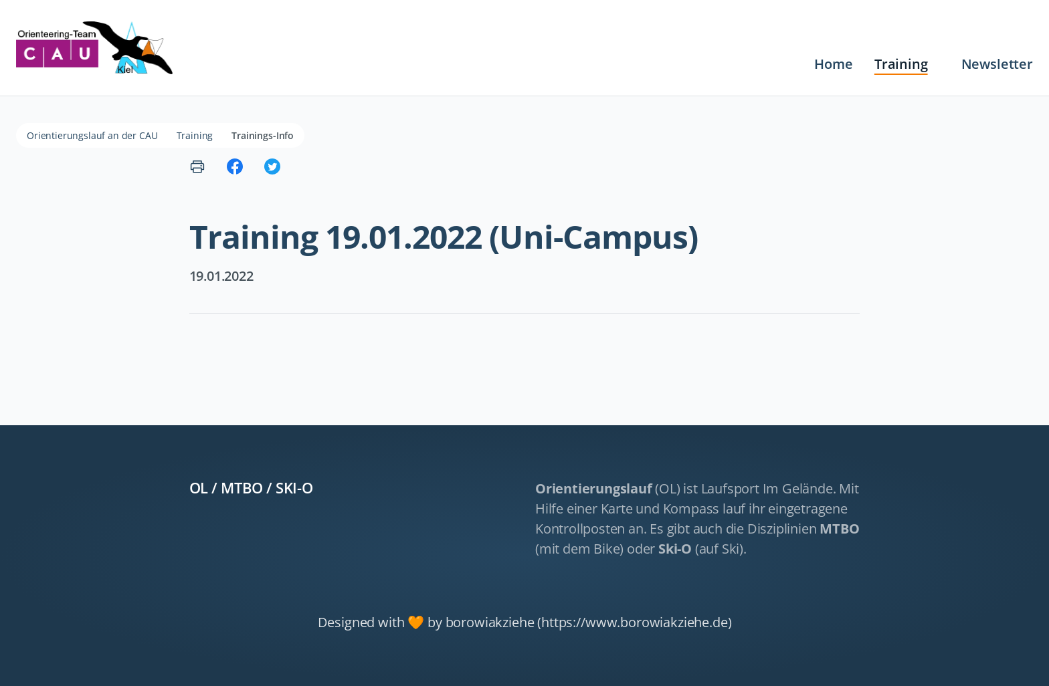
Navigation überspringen (358, 53)
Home (833, 64)
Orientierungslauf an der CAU (92, 135)
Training (901, 64)
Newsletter (997, 64)
